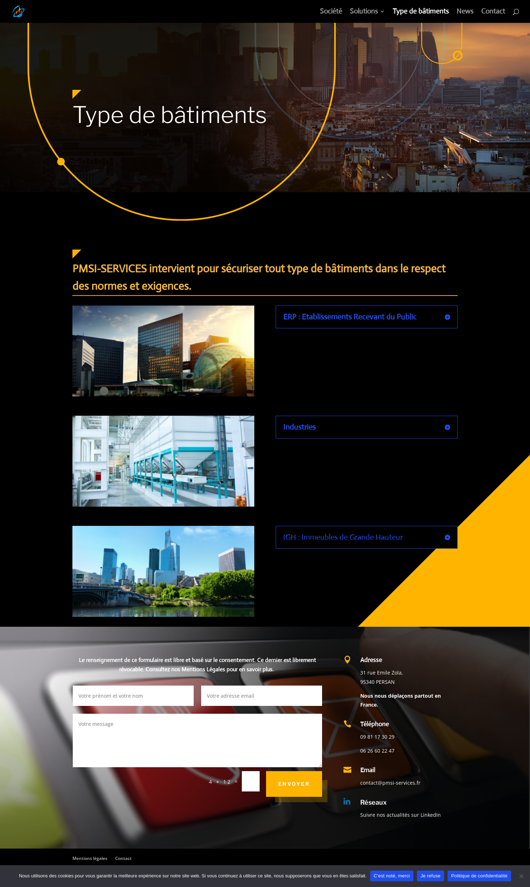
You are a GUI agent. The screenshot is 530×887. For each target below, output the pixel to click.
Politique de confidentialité (479, 875)
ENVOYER (294, 784)
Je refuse (430, 875)
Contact (493, 12)
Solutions (364, 12)
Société (331, 12)
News (465, 12)
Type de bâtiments (421, 12)
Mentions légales (89, 858)
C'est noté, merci (392, 875)
